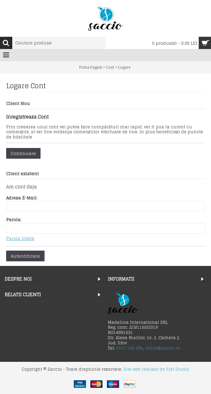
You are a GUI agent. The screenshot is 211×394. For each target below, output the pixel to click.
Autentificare (25, 256)
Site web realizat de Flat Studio (156, 369)
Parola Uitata (20, 238)
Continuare (23, 153)
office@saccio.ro (162, 348)
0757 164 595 (129, 348)
